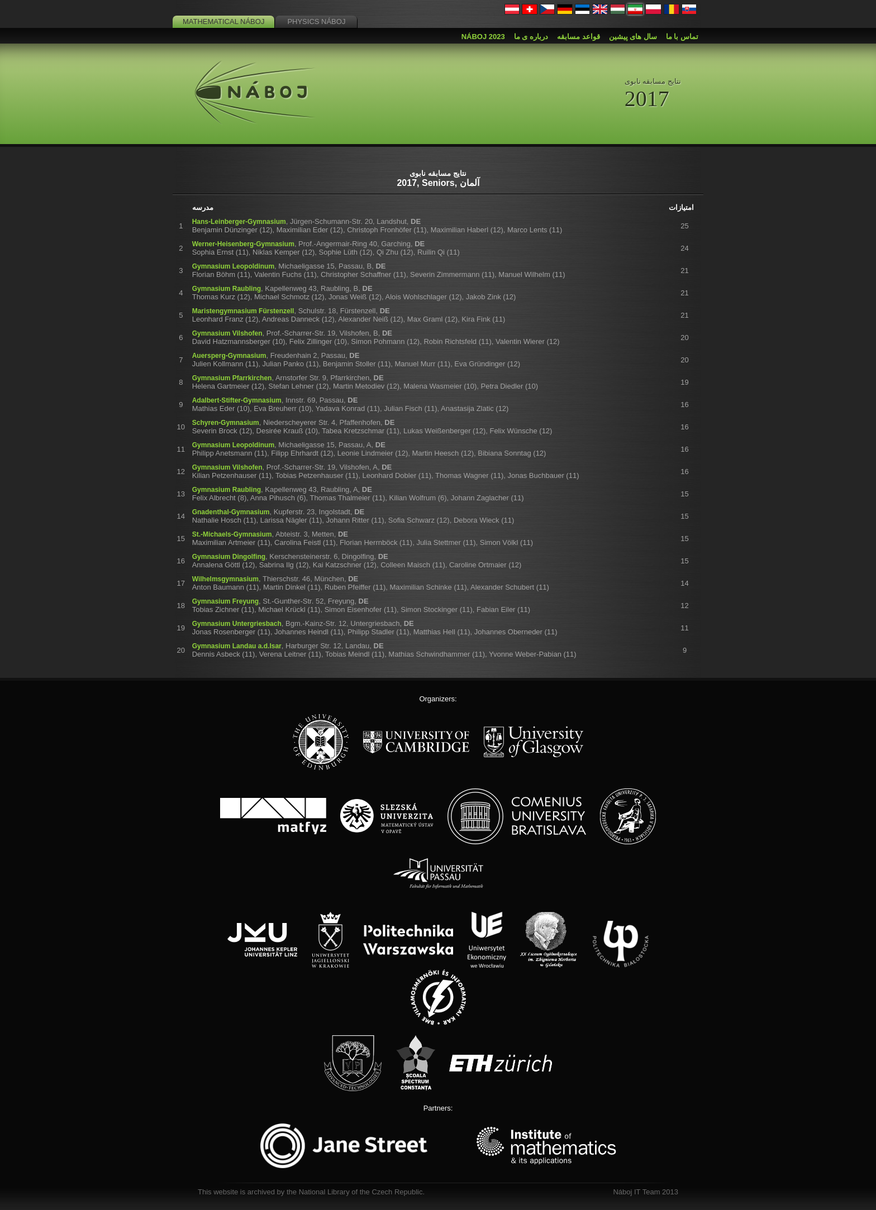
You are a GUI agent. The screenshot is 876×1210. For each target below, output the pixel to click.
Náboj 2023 (483, 36)
